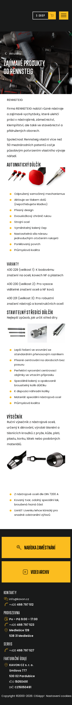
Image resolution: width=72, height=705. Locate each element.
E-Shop (40, 15)
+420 (21, 605)
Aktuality (12, 53)
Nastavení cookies (58, 696)
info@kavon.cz (19, 599)
